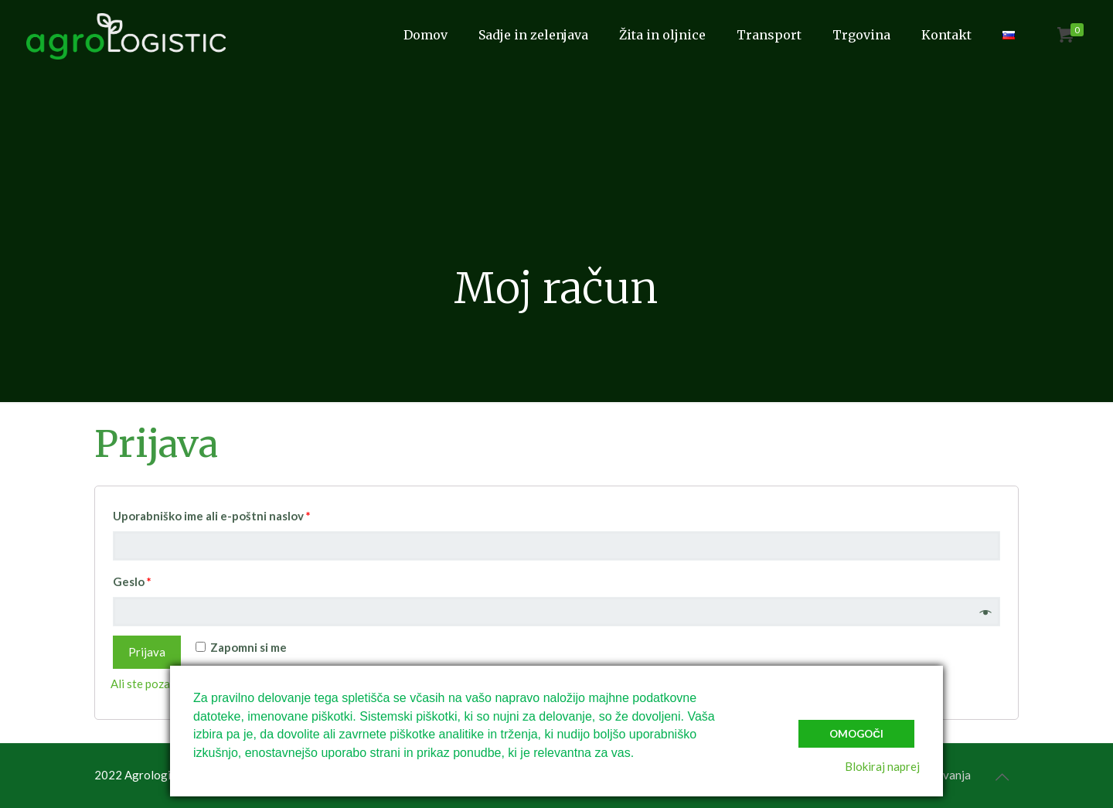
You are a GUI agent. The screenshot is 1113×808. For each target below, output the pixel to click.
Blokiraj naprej (882, 766)
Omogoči (856, 734)
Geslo (132, 581)
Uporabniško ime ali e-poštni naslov (212, 516)
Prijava (146, 652)
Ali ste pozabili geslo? (166, 683)
